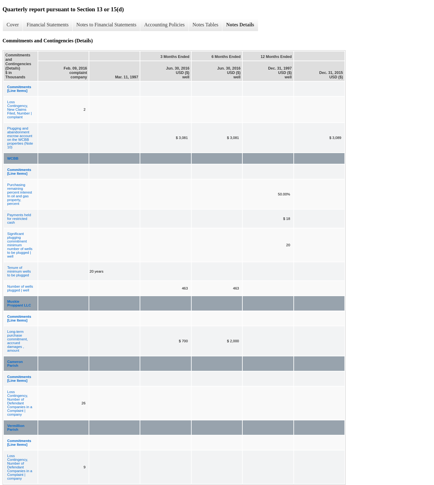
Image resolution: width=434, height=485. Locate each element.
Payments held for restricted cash (19, 218)
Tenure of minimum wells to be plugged (19, 271)
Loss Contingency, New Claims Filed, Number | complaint (19, 109)
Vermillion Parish (15, 427)
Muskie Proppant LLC (19, 303)
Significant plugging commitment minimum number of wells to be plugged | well (20, 245)
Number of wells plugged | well (20, 288)
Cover (13, 24)
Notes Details (240, 24)
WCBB (12, 158)
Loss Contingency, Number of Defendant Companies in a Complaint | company (19, 403)
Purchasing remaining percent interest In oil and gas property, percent (19, 194)
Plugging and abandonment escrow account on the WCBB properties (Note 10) (20, 137)
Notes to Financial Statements (106, 24)
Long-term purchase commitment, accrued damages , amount (17, 341)
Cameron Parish (15, 363)
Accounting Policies (164, 24)
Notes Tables (206, 24)
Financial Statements (48, 24)
